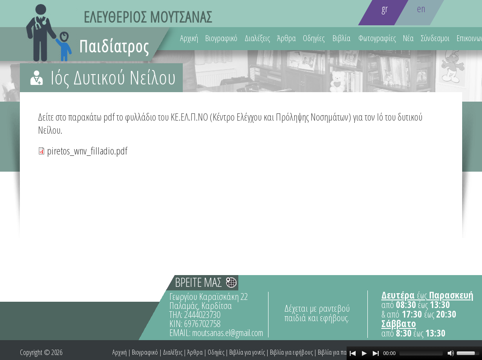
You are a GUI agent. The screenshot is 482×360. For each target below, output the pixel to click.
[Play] (364, 353)
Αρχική (189, 38)
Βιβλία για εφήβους (291, 352)
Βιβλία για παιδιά (337, 352)
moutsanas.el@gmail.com (227, 333)
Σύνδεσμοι (435, 38)
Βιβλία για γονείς (247, 352)
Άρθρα (286, 38)
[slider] (421, 353)
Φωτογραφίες (377, 38)
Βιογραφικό (221, 38)
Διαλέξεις (257, 38)
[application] (414, 353)
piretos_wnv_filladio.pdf (87, 150)
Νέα (408, 38)
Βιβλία (341, 38)
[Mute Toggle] (450, 353)
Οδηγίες (313, 38)
